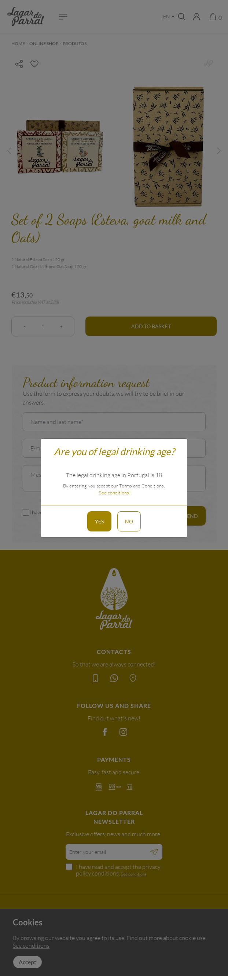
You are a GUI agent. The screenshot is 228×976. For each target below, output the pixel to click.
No (129, 521)
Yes (99, 521)
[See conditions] (114, 493)
